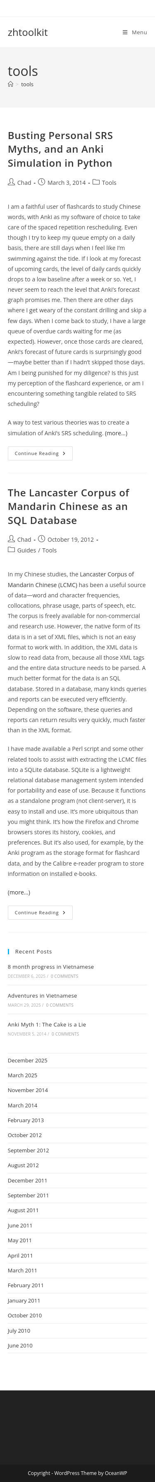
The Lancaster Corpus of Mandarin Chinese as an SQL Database (68, 506)
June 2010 (20, 1345)
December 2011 (28, 1180)
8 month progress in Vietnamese (51, 966)
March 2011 (23, 1270)
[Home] (10, 84)
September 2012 (28, 1150)
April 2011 (20, 1255)
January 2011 (24, 1300)
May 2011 (20, 1240)
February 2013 (26, 1120)
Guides (26, 550)
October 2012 (25, 1135)
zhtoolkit (28, 32)
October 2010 (25, 1315)
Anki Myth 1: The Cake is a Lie (47, 1024)
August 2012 (23, 1165)
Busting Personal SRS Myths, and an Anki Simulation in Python (60, 149)
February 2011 (26, 1285)
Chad (24, 182)
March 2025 (23, 1075)
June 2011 (20, 1225)
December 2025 (28, 1060)
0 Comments (64, 976)
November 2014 (28, 1090)
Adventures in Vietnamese (42, 995)
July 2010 (19, 1330)
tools (27, 84)
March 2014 (23, 1105)
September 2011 (28, 1195)
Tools (109, 182)
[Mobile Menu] (135, 32)
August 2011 (23, 1210)
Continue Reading (44, 454)
